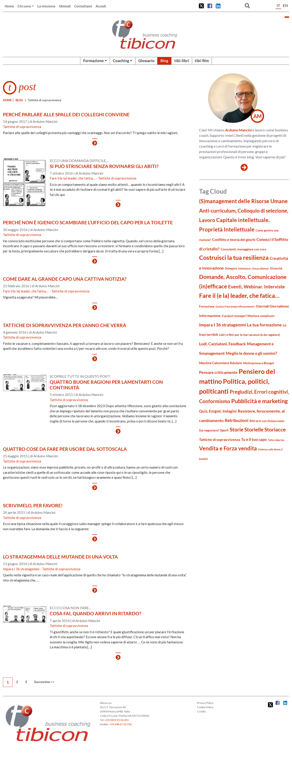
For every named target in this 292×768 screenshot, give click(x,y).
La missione (46, 6)
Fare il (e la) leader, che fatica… (72, 178)
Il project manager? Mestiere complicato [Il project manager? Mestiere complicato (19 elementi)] (248, 316)
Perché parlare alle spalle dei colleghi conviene (66, 114)
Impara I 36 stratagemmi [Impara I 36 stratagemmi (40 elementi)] (222, 324)
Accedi (101, 6)
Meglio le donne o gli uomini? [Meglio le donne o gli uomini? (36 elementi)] (251, 353)
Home (9, 6)
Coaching (121, 60)
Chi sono (24, 6)
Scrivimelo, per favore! (33, 505)
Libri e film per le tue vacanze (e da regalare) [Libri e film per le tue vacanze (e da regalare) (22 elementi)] (249, 335)
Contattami (83, 6)
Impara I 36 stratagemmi (21, 569)
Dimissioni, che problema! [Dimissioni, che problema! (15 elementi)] (253, 268)
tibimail (65, 6)
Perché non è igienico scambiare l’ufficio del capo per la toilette (88, 222)
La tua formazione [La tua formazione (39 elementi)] (264, 324)
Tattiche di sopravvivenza (22, 127)
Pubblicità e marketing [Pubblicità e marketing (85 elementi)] (259, 401)
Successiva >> (44, 682)
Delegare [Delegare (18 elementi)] (231, 268)
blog (19, 100)
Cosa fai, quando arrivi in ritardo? (95, 613)
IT (278, 5)
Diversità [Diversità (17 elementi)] (276, 268)
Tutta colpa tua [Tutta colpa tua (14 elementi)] (276, 439)
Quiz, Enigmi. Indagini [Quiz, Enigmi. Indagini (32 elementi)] (218, 411)
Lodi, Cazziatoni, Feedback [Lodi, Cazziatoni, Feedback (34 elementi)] (222, 343)
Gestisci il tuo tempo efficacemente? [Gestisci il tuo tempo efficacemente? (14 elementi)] (235, 306)
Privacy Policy (205, 703)
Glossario (146, 60)
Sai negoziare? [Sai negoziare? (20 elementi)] (209, 430)
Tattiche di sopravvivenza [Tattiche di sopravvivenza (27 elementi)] (219, 439)
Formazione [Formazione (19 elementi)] (206, 306)
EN (285, 5)
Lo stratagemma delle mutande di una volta (60, 556)
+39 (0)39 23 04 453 (117, 720)
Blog (164, 60)
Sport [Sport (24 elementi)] (224, 430)
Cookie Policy (205, 707)
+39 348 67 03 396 (120, 724)
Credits (201, 711)
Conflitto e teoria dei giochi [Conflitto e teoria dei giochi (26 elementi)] (233, 239)
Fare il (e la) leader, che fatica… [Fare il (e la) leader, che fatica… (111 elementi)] (239, 295)
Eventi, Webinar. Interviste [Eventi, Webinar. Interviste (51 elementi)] (256, 286)
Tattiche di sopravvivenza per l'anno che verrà (64, 325)
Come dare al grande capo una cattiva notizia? (64, 279)
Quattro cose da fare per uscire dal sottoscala (65, 449)
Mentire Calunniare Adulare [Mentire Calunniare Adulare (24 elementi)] (220, 363)
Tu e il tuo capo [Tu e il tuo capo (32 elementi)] (254, 439)
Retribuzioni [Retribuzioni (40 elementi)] (236, 420)
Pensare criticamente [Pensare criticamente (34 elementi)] (218, 372)
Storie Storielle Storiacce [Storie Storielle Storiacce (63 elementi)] (258, 430)
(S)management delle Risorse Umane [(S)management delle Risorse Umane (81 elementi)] (243, 201)
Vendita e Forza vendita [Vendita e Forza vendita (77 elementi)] (228, 448)
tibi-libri (181, 60)
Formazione (93, 60)
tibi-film (202, 60)
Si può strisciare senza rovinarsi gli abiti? (104, 166)
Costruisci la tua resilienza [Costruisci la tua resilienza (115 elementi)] (234, 257)
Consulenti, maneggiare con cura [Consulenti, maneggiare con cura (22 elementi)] (243, 249)
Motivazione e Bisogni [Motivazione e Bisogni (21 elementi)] (258, 363)
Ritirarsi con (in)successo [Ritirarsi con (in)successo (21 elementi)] (266, 421)
